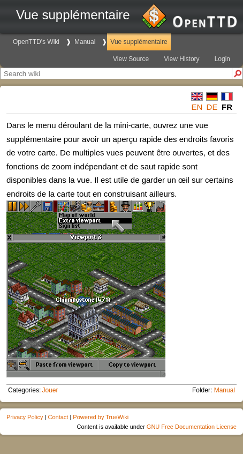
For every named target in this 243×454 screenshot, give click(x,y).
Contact (58, 417)
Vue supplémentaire (138, 42)
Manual (84, 42)
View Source (131, 59)
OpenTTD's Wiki (36, 42)
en (197, 106)
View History (181, 59)
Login (222, 59)
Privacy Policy (24, 417)
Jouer (50, 390)
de (212, 106)
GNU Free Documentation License (192, 426)
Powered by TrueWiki (100, 417)
